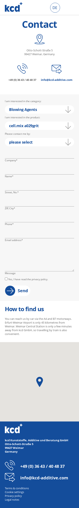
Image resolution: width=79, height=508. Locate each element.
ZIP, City (11, 208)
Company (11, 160)
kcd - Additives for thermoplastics (14, 7)
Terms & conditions (17, 488)
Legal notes (12, 499)
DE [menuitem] (54, 7)
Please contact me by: (17, 134)
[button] (39, 382)
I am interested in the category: (23, 101)
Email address (14, 240)
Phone (11, 224)
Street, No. (12, 192)
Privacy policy (13, 496)
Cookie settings (14, 492)
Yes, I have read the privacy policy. (28, 279)
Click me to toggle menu (69, 7)
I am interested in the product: (22, 117)
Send (23, 290)
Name (11, 176)
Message (10, 273)
